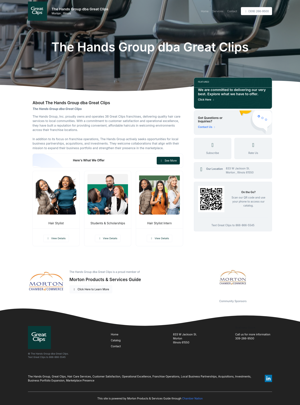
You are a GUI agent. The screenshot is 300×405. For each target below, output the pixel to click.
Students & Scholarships (107, 223)
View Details (56, 238)
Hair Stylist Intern (159, 223)
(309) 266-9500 (256, 11)
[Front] (38, 11)
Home (205, 11)
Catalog (116, 340)
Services (217, 11)
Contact (232, 11)
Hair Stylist (56, 223)
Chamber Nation (192, 398)
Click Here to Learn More (91, 289)
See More (168, 160)
